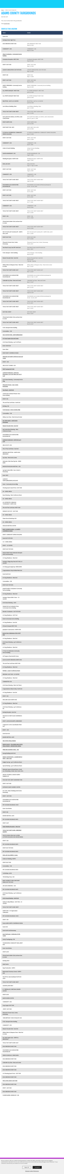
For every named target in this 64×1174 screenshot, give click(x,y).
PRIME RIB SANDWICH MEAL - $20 (11, 749)
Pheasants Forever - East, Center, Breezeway (10, 385)
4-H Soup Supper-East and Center (11, 338)
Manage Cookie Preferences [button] (32, 1171)
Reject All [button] (27, 1167)
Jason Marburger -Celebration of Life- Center (11, 934)
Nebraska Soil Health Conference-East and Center (13, 357)
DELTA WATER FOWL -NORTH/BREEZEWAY (12, 335)
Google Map (7, 23)
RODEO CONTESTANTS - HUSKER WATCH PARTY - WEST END (12, 757)
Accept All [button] (37, 1167)
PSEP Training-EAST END (8, 369)
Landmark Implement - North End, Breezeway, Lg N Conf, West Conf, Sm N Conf (12, 374)
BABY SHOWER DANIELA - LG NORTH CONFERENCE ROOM (11, 530)
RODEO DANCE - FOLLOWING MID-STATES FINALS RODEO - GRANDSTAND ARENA (13, 745)
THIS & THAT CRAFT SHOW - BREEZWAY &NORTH (12, 831)
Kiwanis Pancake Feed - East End (10, 425)
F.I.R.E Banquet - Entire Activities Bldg (11, 409)
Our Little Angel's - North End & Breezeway (10, 421)
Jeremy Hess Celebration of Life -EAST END (12, 634)
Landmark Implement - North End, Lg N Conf (12, 440)
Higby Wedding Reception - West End (11, 826)
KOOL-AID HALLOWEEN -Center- (10, 855)
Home (2, 10)
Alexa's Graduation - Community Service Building (12, 54)
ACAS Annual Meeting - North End (11, 898)
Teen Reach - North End (8, 390)
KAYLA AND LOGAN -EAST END (10, 1080)
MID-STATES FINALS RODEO (9, 740)
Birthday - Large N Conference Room (11, 670)
